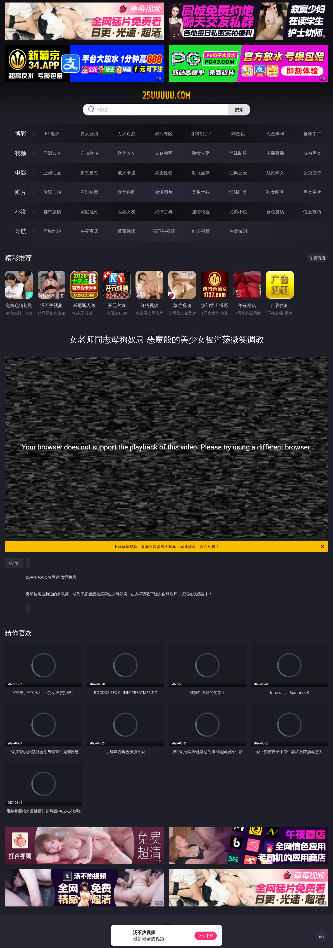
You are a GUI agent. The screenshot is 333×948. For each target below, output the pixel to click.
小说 (20, 211)
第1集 (14, 563)
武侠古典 (164, 212)
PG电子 (52, 133)
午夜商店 (89, 231)
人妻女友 (126, 212)
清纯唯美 (238, 192)
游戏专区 (164, 133)
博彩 (20, 133)
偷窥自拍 (52, 192)
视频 (20, 153)
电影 (20, 172)
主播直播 (275, 153)
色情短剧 (238, 231)
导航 (20, 231)
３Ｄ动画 (164, 153)
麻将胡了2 (201, 133)
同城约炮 (52, 231)
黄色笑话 (275, 212)
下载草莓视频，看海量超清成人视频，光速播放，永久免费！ (219, 546)
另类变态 (312, 173)
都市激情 (52, 212)
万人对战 (126, 133)
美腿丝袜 (201, 192)
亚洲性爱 (52, 173)
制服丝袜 (201, 173)
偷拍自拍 (89, 173)
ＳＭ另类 (312, 153)
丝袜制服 (238, 153)
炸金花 (238, 133)
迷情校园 (201, 212)
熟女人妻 (201, 153)
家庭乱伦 (89, 212)
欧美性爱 (164, 173)
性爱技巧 (312, 212)
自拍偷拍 (89, 153)
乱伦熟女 (275, 173)
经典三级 (238, 173)
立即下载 (205, 935)
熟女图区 (275, 192)
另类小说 (238, 212)
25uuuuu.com (166, 95)
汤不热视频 (164, 231)
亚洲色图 (89, 192)
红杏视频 (201, 231)
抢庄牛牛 (312, 133)
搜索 (239, 110)
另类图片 (312, 192)
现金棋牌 (275, 133)
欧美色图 (126, 192)
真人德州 (89, 133)
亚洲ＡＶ (52, 153)
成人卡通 (126, 173)
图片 (20, 192)
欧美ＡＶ (126, 153)
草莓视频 (126, 231)
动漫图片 (164, 192)
